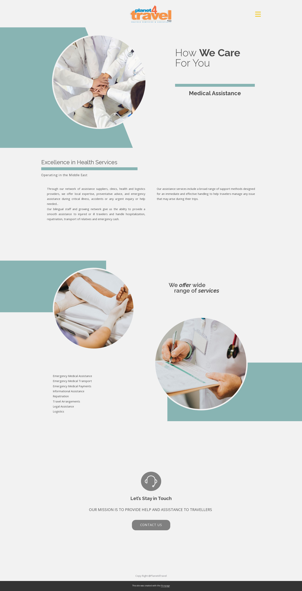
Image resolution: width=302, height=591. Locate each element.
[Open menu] (258, 14)
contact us (151, 525)
